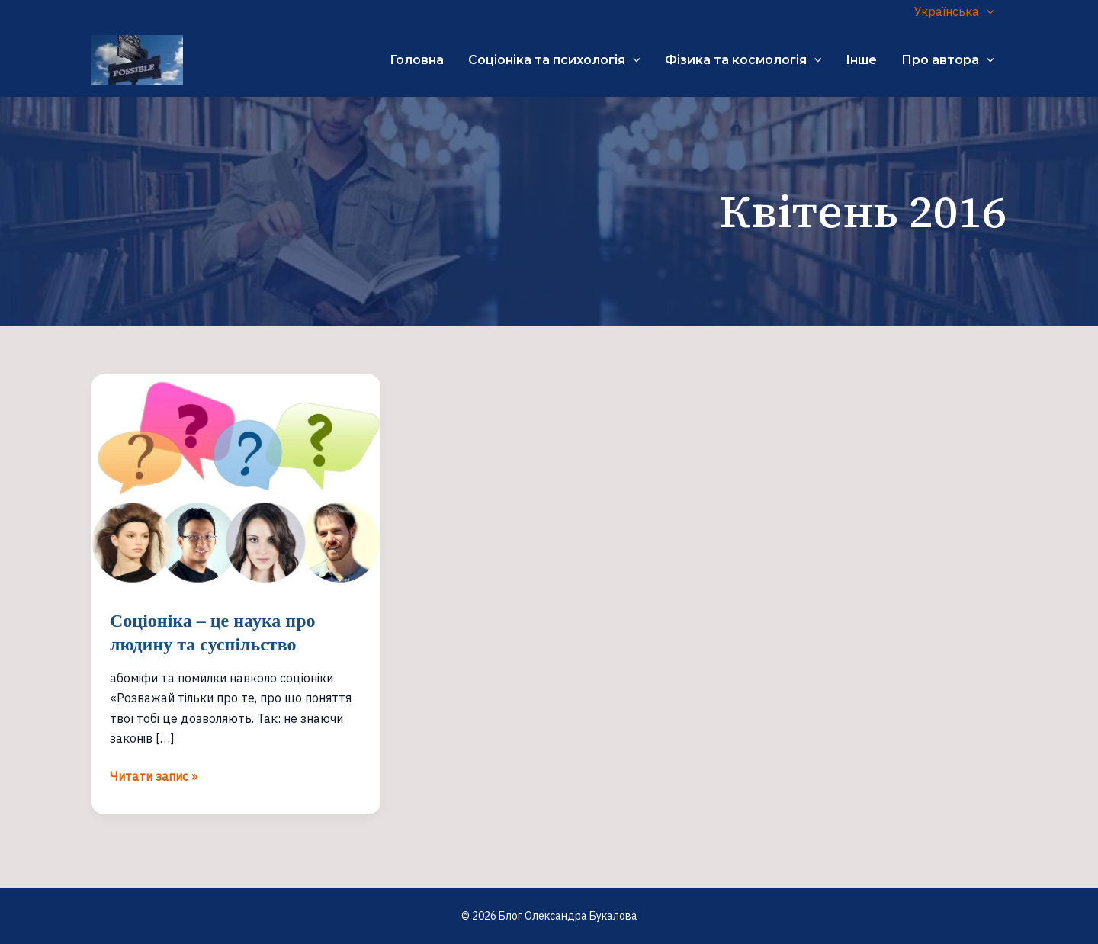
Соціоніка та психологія (554, 60)
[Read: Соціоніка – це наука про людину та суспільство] (236, 481)
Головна (417, 60)
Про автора (947, 60)
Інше (861, 60)
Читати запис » (153, 776)
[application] (986, 11)
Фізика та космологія (743, 60)
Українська (954, 11)
